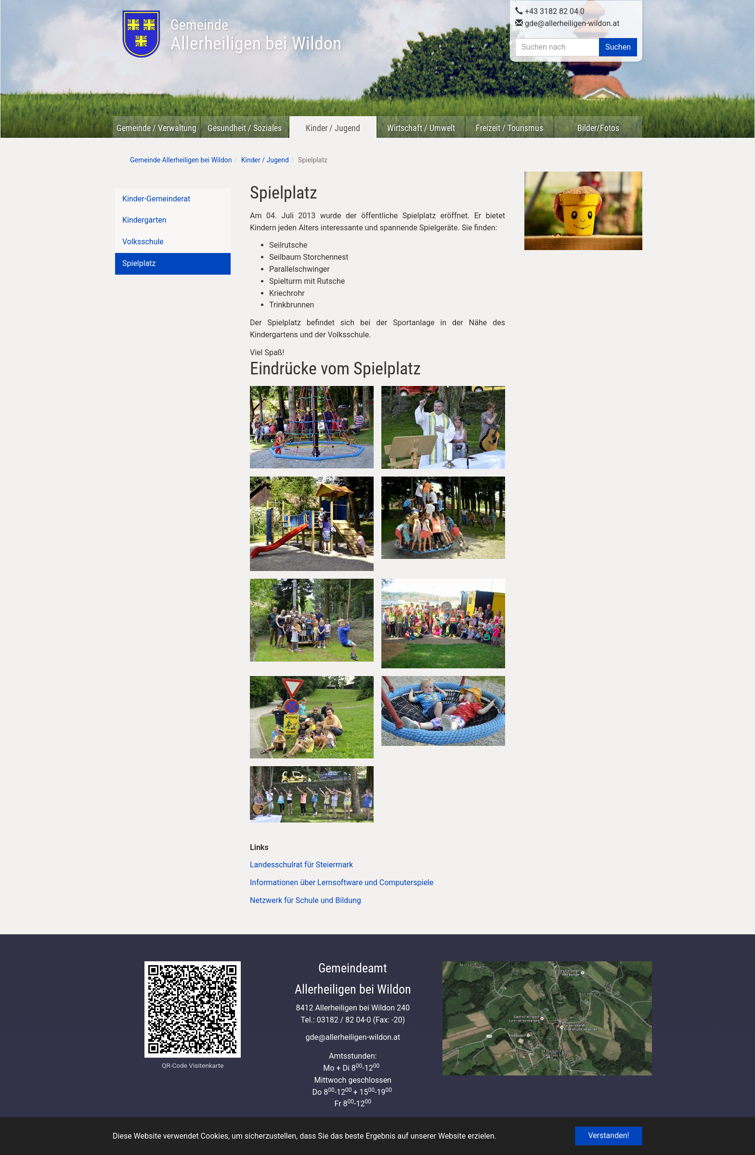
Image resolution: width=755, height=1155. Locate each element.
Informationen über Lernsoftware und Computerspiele (342, 882)
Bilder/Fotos (598, 128)
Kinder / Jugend (333, 128)
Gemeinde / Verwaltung (156, 128)
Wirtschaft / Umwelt (421, 128)
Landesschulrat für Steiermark (301, 864)
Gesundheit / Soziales (245, 128)
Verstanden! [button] (608, 1135)
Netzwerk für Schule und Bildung (306, 900)
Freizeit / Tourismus (509, 128)
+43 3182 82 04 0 (550, 10)
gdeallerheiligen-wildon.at (567, 22)
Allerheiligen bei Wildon (255, 35)
